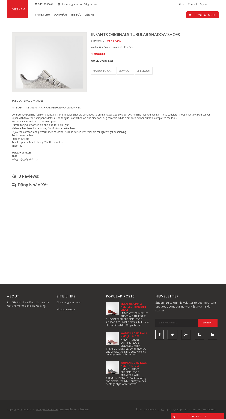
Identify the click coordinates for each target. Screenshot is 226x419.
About (182, 4)
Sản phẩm (60, 14)
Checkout (144, 70)
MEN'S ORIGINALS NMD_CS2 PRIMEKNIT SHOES (133, 306)
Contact (192, 4)
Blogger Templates (47, 409)
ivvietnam (17, 9)
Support (204, 4)
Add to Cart (103, 70)
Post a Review (113, 41)
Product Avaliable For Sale (118, 47)
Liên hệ (89, 14)
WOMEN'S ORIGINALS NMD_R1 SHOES (134, 335)
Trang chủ (42, 14)
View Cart (125, 70)
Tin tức (75, 14)
